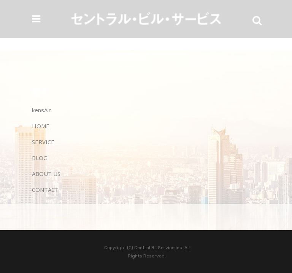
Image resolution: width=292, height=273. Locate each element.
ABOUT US (46, 173)
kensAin (42, 110)
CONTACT (45, 189)
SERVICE (43, 142)
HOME (40, 126)
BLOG (40, 158)
